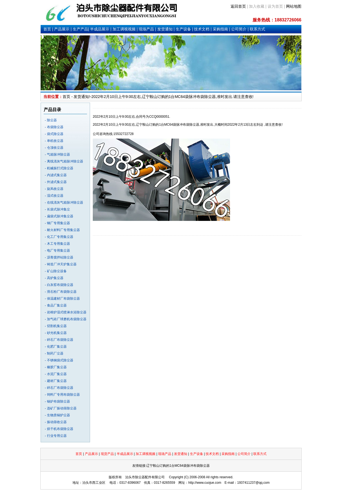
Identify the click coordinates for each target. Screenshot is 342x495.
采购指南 (220, 29)
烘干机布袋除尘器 (60, 429)
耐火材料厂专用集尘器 (63, 230)
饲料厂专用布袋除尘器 (63, 394)
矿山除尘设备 (57, 271)
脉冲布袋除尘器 (202, 96)
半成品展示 (99, 29)
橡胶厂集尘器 (57, 367)
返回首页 (238, 6)
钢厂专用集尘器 (58, 223)
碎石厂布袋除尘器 (60, 340)
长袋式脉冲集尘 (58, 209)
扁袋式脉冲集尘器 (60, 216)
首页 (47, 29)
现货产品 (107, 454)
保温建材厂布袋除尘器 (63, 298)
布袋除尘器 (55, 127)
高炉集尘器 (55, 278)
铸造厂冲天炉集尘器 (62, 264)
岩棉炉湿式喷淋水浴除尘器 (66, 312)
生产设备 (183, 29)
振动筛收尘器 (57, 422)
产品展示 (61, 29)
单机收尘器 (55, 141)
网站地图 (293, 6)
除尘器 (52, 120)
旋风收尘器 (55, 189)
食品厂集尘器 (57, 305)
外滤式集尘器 (57, 182)
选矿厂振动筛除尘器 (62, 408)
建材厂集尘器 (57, 381)
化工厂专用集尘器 (60, 237)
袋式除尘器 (55, 134)
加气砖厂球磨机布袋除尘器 (66, 319)
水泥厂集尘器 (57, 374)
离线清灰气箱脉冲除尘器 (65, 161)
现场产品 (146, 29)
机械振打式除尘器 (60, 168)
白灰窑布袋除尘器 (60, 285)
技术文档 (201, 29)
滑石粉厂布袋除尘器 (62, 292)
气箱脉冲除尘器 (58, 154)
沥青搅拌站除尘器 (60, 257)
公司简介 (238, 29)
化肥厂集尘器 (57, 346)
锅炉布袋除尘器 (58, 401)
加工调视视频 (124, 29)
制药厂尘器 (55, 353)
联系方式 (257, 29)
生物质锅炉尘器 (58, 415)
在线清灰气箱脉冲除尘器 (65, 202)
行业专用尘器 (57, 436)
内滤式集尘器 (57, 175)
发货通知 (165, 29)
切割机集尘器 (57, 326)
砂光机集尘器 (57, 333)
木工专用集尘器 (58, 244)
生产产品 (80, 29)
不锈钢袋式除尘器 (60, 360)
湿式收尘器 (55, 196)
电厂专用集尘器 (58, 250)
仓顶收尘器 (55, 148)
